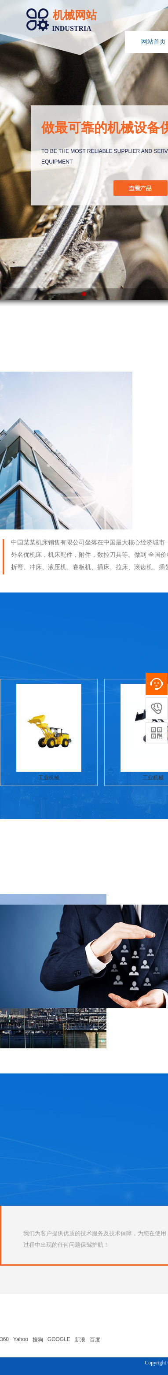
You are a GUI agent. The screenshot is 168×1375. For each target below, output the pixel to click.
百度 (95, 1340)
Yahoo (20, 1339)
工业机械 (48, 778)
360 (4, 1339)
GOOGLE (58, 1339)
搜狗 (38, 1340)
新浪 (80, 1340)
